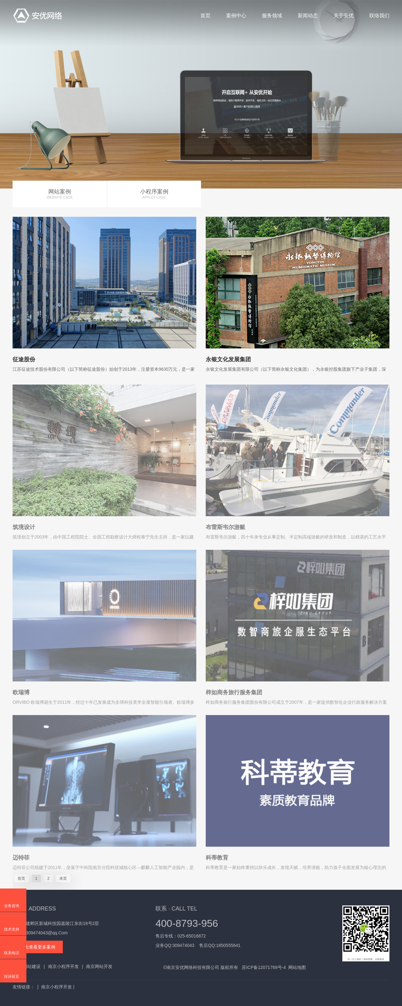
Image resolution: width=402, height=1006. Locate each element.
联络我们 (379, 15)
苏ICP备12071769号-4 (264, 967)
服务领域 (272, 15)
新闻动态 (308, 15)
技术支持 (11, 929)
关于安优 (344, 15)
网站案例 (60, 194)
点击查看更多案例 (37, 946)
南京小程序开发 (63, 966)
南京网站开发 (99, 966)
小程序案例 (154, 194)
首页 (205, 15)
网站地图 (297, 967)
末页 (63, 878)
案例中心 (236, 15)
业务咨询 (11, 906)
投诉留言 (11, 976)
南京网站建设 (27, 966)
